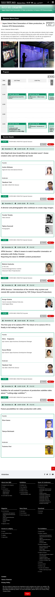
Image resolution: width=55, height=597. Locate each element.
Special (4, 521)
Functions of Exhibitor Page (44, 560)
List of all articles (5, 511)
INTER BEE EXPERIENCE (44, 494)
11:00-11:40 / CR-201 (33, 94)
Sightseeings (4, 537)
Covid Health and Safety (7, 495)
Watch (49, 144)
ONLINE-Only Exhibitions (44, 567)
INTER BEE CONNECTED (44, 496)
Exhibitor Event (24, 488)
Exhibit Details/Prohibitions (44, 550)
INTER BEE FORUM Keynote (45, 488)
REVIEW (40, 513)
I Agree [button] (27, 593)
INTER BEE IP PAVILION (44, 500)
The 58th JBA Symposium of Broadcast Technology (45, 502)
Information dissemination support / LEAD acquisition (46, 555)
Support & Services (43, 552)
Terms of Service (6, 579)
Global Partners (6, 492)
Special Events (42, 487)
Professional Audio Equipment (9, 513)
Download (41, 511)
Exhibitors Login (42, 565)
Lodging (4, 535)
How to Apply (42, 549)
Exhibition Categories (43, 547)
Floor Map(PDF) (24, 487)
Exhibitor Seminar (24, 490)
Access (3, 531)
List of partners (5, 488)
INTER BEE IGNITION (43, 497)
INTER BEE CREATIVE (44, 499)
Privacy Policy (5, 582)
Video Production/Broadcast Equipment (8, 518)
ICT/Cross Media (6, 520)
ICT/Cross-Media (42, 542)
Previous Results (42, 563)
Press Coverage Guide (25, 514)
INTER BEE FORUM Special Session (45, 491)
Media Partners (6, 493)
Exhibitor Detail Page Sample (45, 569)
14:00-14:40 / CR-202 (33, 124)
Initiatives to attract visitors (44, 558)
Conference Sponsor (43, 557)
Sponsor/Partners (6, 490)
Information (23, 511)
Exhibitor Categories (43, 533)
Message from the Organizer (8, 485)
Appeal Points (41, 531)
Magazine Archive (5, 523)
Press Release (23, 513)
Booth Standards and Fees (44, 546)
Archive (3, 487)
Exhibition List (23, 485)
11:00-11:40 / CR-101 (13, 94)
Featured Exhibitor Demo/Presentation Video (26, 493)
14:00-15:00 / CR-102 (13, 124)
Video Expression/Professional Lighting (9, 515)
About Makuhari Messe (7, 533)
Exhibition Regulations (43, 544)
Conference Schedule (43, 485)
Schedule (41, 562)
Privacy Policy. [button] (7, 591)
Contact (40, 571)
